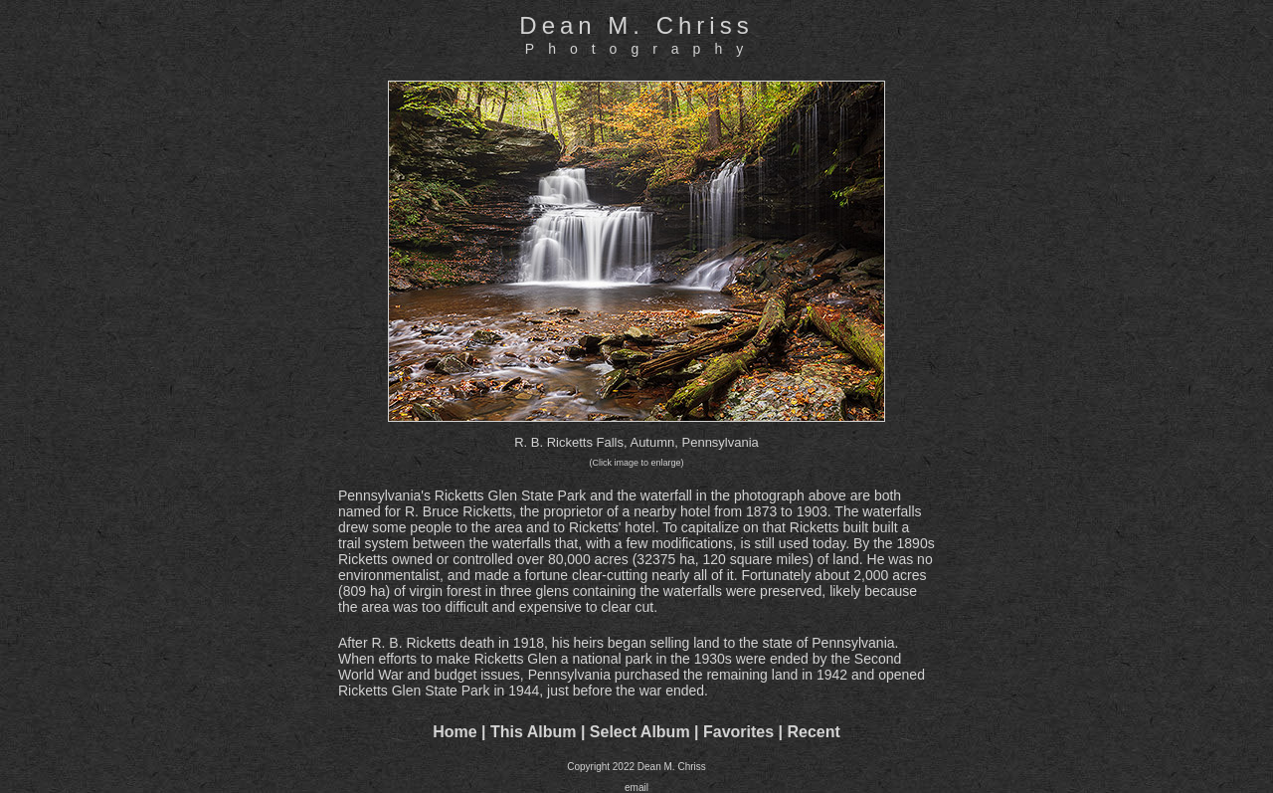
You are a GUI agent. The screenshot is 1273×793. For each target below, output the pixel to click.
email (636, 787)
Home (454, 731)
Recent (814, 731)
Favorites (738, 731)
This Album (533, 731)
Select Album (640, 731)
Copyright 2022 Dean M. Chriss (636, 766)
